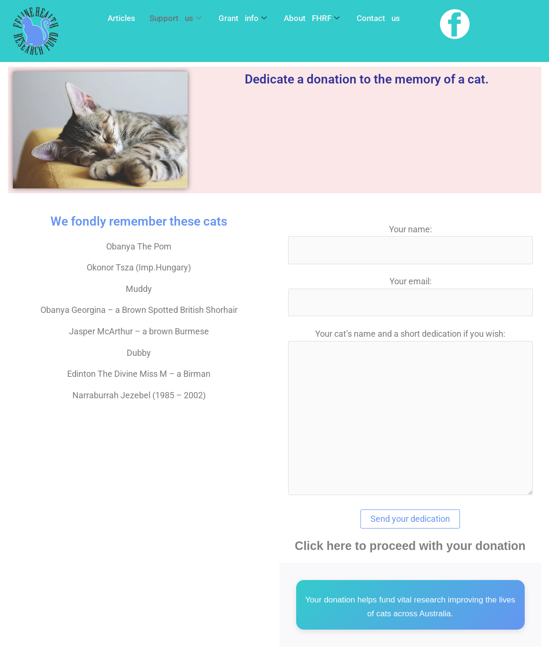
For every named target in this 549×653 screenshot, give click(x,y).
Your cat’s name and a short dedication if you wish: (410, 415)
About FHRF (311, 18)
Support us (175, 18)
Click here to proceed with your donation (410, 547)
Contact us (378, 18)
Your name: (410, 244)
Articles (121, 18)
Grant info (243, 18)
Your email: (410, 297)
